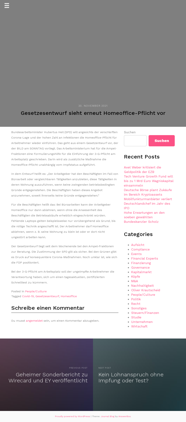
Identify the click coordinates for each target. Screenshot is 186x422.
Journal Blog (108, 416)
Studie (136, 317)
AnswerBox (124, 416)
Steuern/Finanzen (145, 313)
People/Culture (36, 291)
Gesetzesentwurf (47, 296)
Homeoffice (69, 296)
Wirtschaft (139, 326)
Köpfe (135, 276)
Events (136, 254)
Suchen (130, 132)
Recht (135, 304)
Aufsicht (137, 245)
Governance (140, 267)
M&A (134, 281)
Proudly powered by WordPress (73, 416)
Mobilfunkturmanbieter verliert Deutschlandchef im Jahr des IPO (148, 203)
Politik (136, 299)
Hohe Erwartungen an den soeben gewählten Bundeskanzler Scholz (144, 217)
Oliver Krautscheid (145, 290)
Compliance (140, 249)
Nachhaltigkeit (142, 285)
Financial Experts (144, 258)
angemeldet (34, 320)
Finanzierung (141, 263)
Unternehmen (142, 322)
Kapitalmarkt (141, 272)
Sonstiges (139, 308)
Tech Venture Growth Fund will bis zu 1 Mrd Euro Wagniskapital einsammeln (148, 180)
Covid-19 (28, 296)
